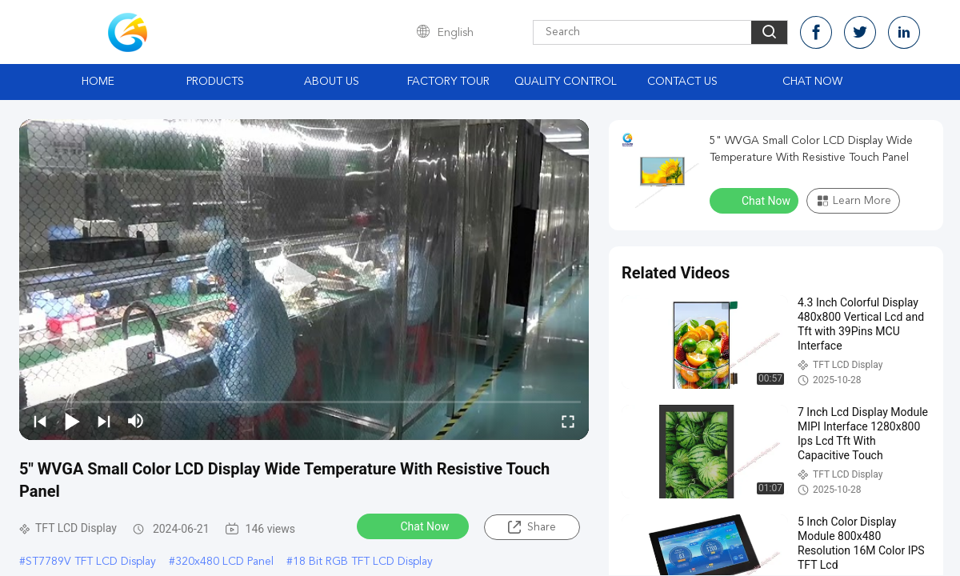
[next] (104, 421)
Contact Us (682, 81)
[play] (304, 279)
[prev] (40, 421)
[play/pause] (72, 421)
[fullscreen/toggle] (568, 421)
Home (98, 81)
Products (215, 81)
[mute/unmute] (136, 421)
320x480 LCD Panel (224, 561)
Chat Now (812, 81)
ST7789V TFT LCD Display (91, 561)
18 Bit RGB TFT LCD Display (363, 561)
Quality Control (565, 81)
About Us (331, 81)
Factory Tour (448, 81)
